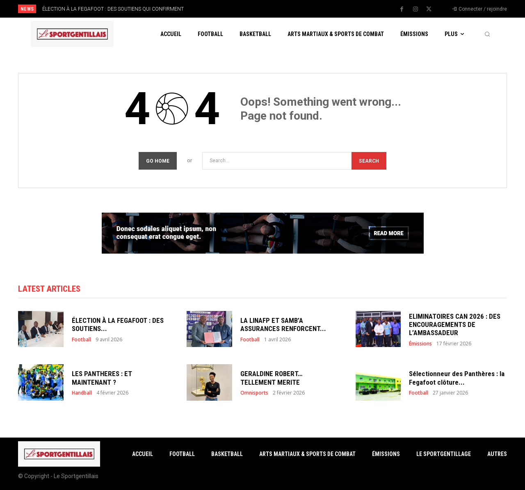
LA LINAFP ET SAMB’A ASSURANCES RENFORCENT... (283, 324)
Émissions (420, 343)
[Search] (369, 161)
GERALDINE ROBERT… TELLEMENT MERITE (271, 378)
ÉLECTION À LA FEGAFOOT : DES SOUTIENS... (118, 324)
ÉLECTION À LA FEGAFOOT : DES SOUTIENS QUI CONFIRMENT (113, 9)
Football (81, 339)
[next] (290, 9)
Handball (82, 392)
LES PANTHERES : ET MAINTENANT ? (102, 378)
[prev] (277, 9)
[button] (487, 34)
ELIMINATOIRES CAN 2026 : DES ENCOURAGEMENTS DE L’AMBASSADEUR (454, 324)
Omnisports (254, 392)
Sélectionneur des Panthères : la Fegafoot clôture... (456, 378)
